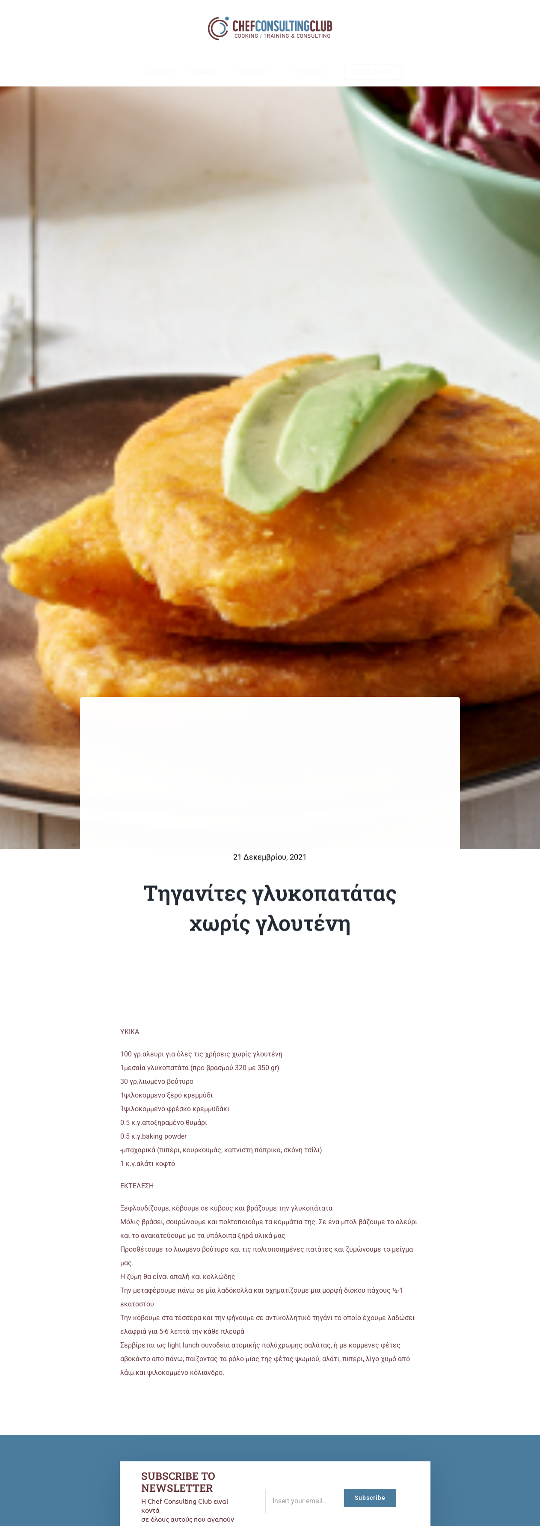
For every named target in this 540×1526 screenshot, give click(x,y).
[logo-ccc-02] (270, 16)
